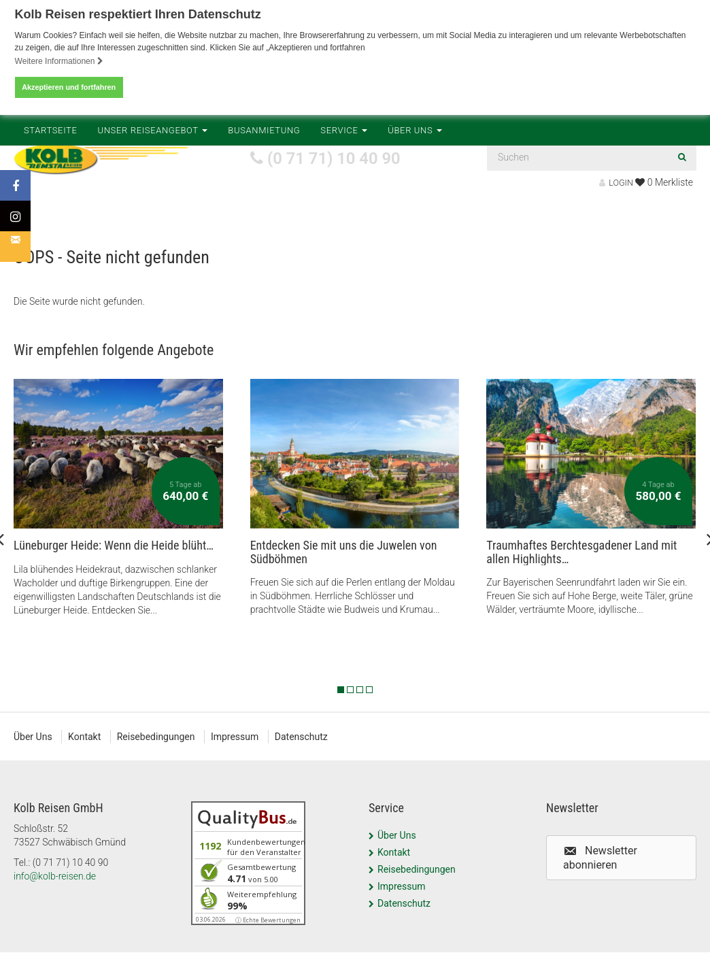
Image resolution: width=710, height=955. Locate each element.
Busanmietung (264, 218)
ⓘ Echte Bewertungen (268, 933)
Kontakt (85, 750)
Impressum (236, 750)
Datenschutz (304, 750)
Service (343, 218)
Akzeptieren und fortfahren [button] (69, 87)
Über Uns (415, 218)
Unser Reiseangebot (153, 218)
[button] (621, 871)
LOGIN (616, 183)
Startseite (51, 218)
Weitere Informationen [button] (59, 61)
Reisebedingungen (157, 750)
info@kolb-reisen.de (55, 889)
